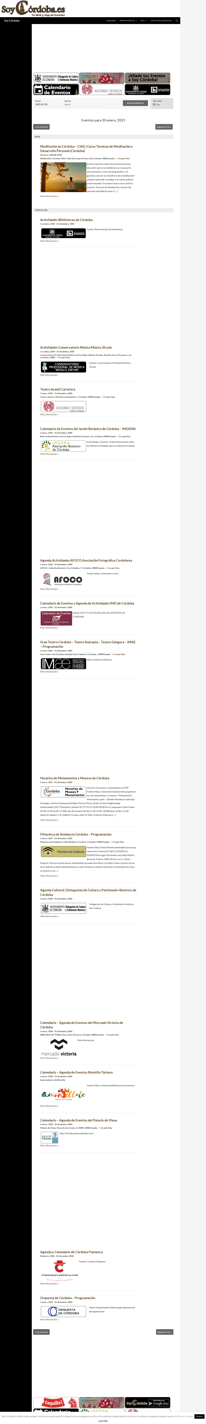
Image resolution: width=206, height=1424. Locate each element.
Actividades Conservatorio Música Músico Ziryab (76, 347)
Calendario (111, 20)
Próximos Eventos (127, 20)
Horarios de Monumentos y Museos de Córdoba (74, 778)
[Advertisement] (103, 47)
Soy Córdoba (11, 20)
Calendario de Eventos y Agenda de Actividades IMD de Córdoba (87, 603)
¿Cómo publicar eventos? (161, 20)
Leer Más (103, 1420)
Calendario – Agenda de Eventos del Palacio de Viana (78, 1120)
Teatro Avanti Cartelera (57, 389)
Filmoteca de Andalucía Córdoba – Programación (75, 834)
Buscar (68, 101)
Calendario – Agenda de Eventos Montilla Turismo (76, 1072)
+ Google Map (122, 158)
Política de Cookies (184, 1416)
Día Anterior (41, 126)
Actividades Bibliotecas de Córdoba (66, 220)
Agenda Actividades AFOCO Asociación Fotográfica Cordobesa (86, 560)
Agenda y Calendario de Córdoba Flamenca (71, 1252)
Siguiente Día (164, 126)
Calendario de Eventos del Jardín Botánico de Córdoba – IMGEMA (88, 429)
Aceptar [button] (199, 1416)
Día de (38, 101)
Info (142, 20)
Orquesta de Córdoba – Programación (67, 1298)
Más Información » (49, 196)
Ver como (157, 101)
